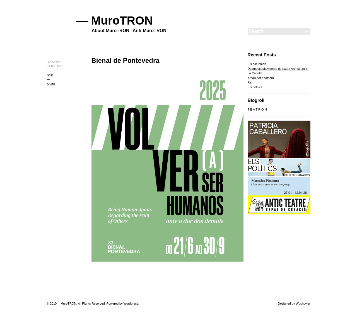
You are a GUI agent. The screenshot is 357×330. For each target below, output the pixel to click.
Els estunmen (257, 64)
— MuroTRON (114, 20)
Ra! (250, 82)
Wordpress (131, 303)
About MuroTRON (110, 30)
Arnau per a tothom (261, 78)
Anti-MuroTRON (150, 30)
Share (51, 83)
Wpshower (303, 303)
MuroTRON (68, 303)
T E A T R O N (257, 109)
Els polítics (255, 87)
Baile (50, 74)
